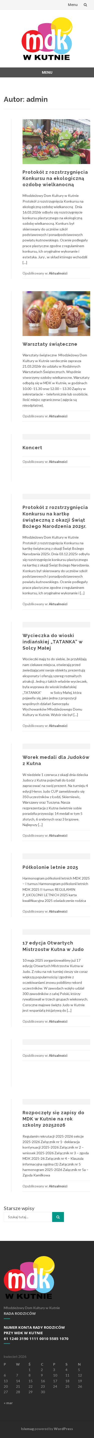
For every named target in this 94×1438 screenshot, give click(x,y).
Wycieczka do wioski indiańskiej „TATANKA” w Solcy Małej (53, 642)
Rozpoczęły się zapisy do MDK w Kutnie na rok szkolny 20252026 (53, 1119)
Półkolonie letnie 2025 (50, 867)
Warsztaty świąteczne (50, 344)
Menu (73, 4)
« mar (8, 1403)
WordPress (63, 1429)
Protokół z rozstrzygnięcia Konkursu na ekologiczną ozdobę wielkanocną (55, 178)
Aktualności (58, 273)
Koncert (32, 447)
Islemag (27, 1429)
